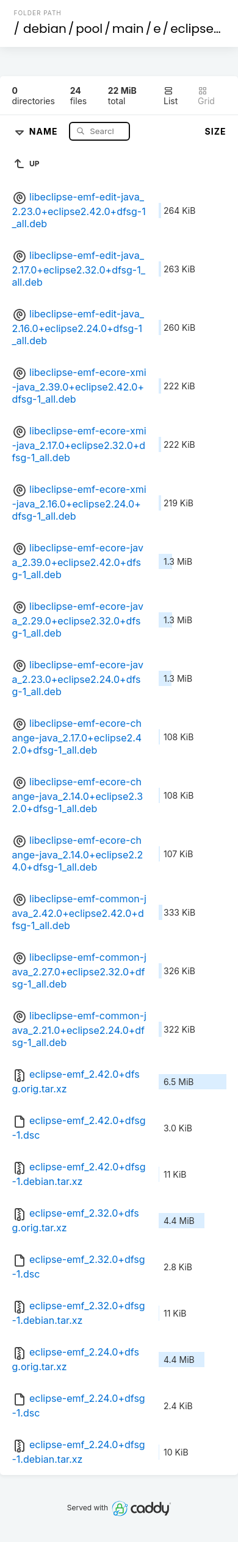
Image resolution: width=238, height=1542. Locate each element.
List (171, 96)
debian (45, 28)
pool (89, 28)
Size (215, 131)
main (128, 28)
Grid (206, 96)
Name (44, 131)
